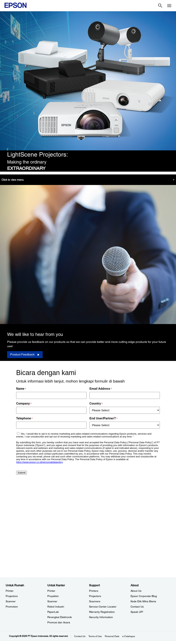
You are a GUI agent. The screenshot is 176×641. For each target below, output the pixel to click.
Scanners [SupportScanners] (94, 601)
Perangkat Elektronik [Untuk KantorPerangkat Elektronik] (59, 617)
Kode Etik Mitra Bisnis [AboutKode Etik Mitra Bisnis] (143, 601)
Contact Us (79, 636)
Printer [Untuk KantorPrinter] (51, 590)
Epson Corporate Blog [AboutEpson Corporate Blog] (144, 596)
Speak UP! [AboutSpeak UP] (137, 611)
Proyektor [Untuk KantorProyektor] (53, 596)
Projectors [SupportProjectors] (95, 596)
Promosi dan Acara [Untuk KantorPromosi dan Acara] (58, 622)
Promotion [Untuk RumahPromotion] (12, 606)
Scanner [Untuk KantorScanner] (52, 601)
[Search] (160, 6)
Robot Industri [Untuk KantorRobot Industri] (55, 606)
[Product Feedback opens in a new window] (25, 354)
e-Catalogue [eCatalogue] (128, 636)
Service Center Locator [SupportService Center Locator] (102, 606)
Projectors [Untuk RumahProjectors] (12, 596)
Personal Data (112, 636)
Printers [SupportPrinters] (93, 590)
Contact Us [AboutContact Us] (137, 606)
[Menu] (169, 6)
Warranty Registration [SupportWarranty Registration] (102, 611)
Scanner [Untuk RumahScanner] (11, 601)
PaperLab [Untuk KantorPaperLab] (53, 611)
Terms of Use (95, 636)
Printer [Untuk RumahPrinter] (10, 590)
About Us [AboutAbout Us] (136, 590)
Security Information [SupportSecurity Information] (101, 617)
